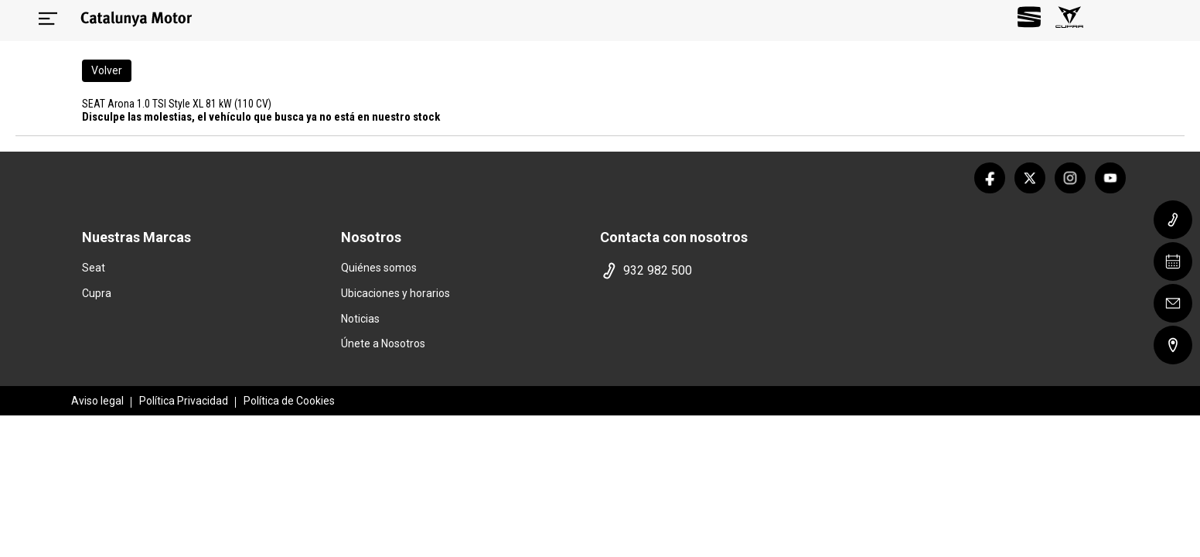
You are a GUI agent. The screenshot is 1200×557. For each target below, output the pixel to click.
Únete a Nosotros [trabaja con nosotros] (383, 343)
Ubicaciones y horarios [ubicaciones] (395, 293)
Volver (106, 70)
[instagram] (1070, 177)
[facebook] (989, 177)
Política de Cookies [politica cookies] (289, 401)
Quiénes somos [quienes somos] (379, 267)
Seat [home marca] (93, 267)
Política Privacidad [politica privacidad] (183, 401)
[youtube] (1110, 177)
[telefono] (724, 270)
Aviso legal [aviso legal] (97, 401)
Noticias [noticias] (360, 319)
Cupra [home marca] (96, 293)
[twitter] (1029, 177)
